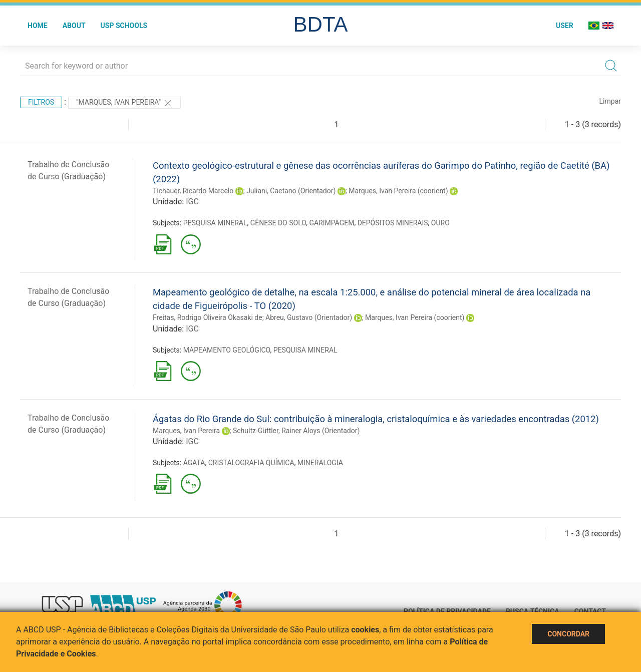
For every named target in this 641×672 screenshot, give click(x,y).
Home (38, 26)
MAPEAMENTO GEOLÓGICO (226, 350)
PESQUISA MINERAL (215, 223)
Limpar (610, 101)
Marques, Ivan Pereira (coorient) (398, 191)
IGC (192, 201)
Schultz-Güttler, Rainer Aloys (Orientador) (296, 431)
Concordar (568, 634)
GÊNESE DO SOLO (278, 223)
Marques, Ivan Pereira (186, 431)
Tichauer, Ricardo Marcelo (193, 191)
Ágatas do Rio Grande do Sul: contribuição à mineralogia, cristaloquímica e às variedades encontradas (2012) (376, 419)
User (564, 26)
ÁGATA (194, 463)
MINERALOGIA (320, 463)
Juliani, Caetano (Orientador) (291, 191)
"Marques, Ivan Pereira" (124, 103)
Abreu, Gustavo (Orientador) (308, 317)
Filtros (41, 102)
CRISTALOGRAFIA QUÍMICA (251, 463)
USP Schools (124, 26)
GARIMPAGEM (331, 223)
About (74, 26)
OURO (440, 223)
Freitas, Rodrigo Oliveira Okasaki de (207, 317)
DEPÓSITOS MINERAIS (393, 223)
